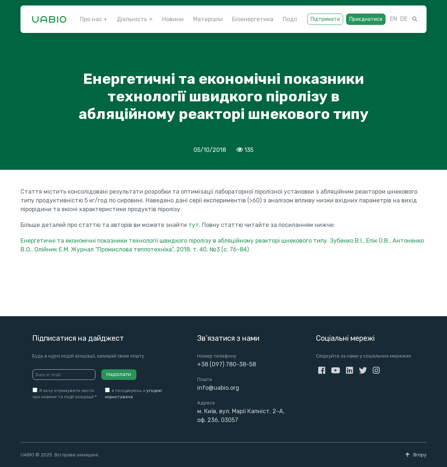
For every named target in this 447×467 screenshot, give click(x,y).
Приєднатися (365, 19)
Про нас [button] (91, 19)
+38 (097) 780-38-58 (226, 364)
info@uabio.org (218, 387)
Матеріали (208, 19)
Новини (173, 19)
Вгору (416, 454)
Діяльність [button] (132, 19)
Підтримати (325, 19)
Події (290, 19)
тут (193, 224)
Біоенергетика (252, 19)
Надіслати (118, 374)
